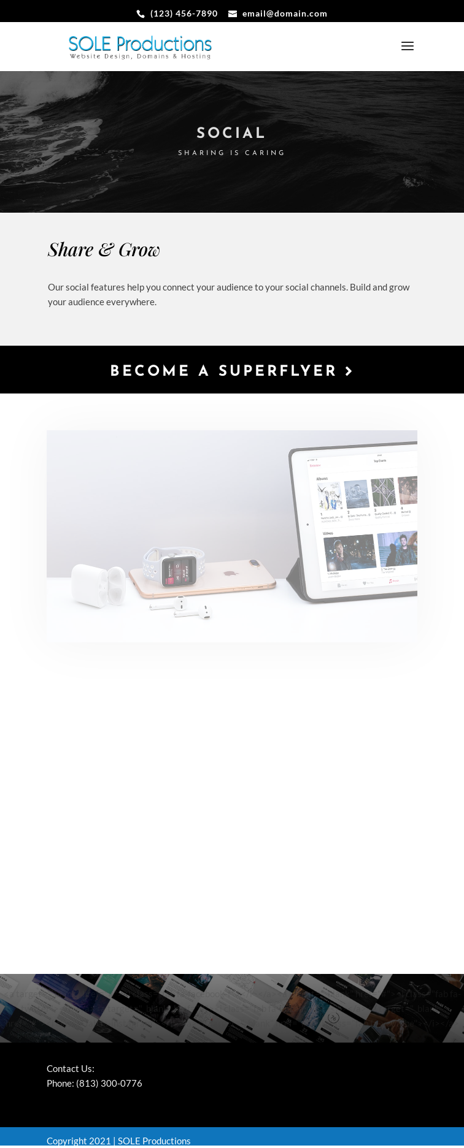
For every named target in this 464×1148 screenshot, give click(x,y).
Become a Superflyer (232, 371)
